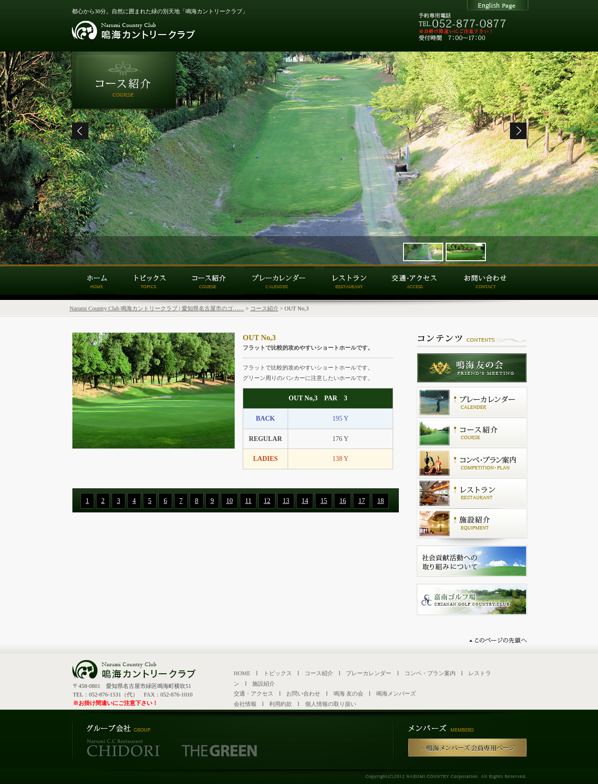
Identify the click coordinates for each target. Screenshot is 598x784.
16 (342, 500)
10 (229, 500)
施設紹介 (263, 683)
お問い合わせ (303, 693)
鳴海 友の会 (348, 693)
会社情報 (245, 704)
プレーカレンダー (368, 673)
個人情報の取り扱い (330, 704)
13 (285, 500)
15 (323, 500)
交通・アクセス (253, 693)
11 (248, 500)
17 (361, 500)
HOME (242, 673)
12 (267, 500)
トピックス (278, 673)
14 (304, 500)
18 (380, 500)
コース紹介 (264, 308)
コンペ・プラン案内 (430, 673)
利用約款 (280, 704)
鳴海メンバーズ (396, 693)
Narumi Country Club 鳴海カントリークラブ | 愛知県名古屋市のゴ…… (157, 308)
